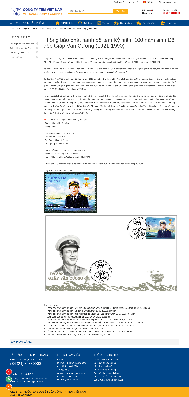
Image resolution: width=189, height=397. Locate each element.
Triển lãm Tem (146, 23)
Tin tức (103, 23)
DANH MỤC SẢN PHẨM (29, 23)
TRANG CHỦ (64, 23)
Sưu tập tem (123, 23)
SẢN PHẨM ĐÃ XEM (22, 342)
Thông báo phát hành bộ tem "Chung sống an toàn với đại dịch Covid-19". (80, 325)
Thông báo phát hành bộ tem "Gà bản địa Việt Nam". (71, 311)
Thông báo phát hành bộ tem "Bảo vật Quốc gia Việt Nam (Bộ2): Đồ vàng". (81, 314)
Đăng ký (176, 2)
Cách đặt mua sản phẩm (105, 363)
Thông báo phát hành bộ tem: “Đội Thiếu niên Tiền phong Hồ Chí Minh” (79, 320)
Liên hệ (135, 2)
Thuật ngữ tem (24, 57)
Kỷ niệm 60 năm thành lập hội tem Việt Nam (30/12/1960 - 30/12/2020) (79, 331)
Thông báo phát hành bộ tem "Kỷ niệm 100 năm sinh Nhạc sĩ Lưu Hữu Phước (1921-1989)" (89, 308)
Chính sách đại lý (120, 2)
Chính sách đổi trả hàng (105, 370)
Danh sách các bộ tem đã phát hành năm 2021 (68, 317)
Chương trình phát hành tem (24, 43)
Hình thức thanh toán (103, 366)
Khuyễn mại (169, 23)
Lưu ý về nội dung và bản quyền (108, 380)
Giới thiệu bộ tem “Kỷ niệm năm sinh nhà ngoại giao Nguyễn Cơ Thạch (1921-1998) (85, 322)
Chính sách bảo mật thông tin (107, 376)
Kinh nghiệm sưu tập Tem (24, 48)
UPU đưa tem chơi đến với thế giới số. (64, 328)
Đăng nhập (167, 2)
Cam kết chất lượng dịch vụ (106, 373)
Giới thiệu (85, 23)
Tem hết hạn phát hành (24, 52)
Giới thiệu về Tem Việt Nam (106, 359)
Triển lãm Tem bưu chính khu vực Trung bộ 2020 (69, 334)
